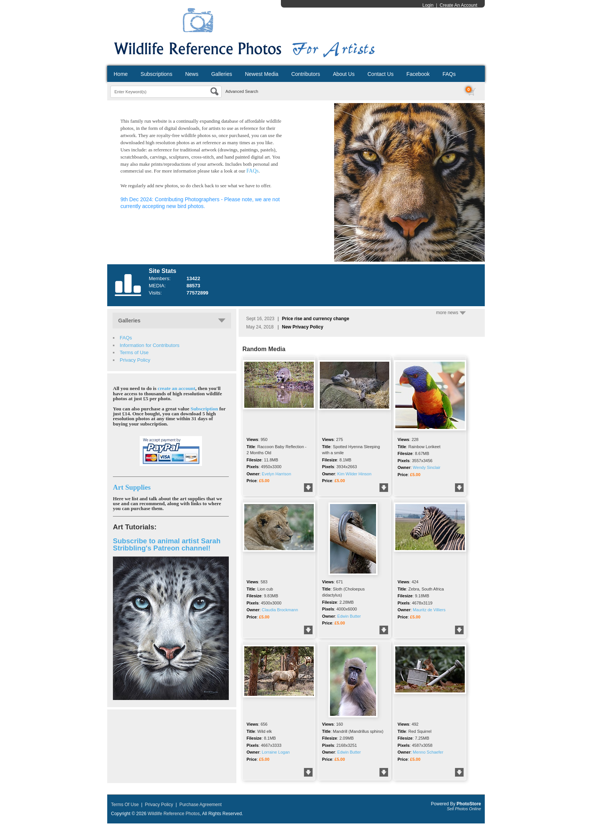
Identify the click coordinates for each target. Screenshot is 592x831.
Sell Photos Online (464, 808)
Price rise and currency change (315, 318)
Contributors (305, 74)
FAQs (449, 74)
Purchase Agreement (200, 804)
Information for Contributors (149, 345)
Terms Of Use (125, 804)
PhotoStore (468, 803)
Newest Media (262, 74)
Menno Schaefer (428, 752)
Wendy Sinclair (426, 467)
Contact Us (380, 74)
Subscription (204, 409)
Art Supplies (132, 487)
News (191, 74)
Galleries (221, 74)
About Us (344, 74)
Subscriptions (156, 74)
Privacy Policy (135, 360)
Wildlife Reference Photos (174, 813)
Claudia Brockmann (280, 609)
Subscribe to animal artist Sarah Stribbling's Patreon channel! (166, 544)
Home (121, 74)
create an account (177, 388)
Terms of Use (134, 352)
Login (427, 5)
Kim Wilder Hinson (354, 474)
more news (451, 312)
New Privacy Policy (302, 327)
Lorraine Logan (276, 752)
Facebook (417, 74)
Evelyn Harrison (276, 474)
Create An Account (458, 5)
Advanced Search (241, 91)
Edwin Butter (349, 616)
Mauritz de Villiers (429, 609)
